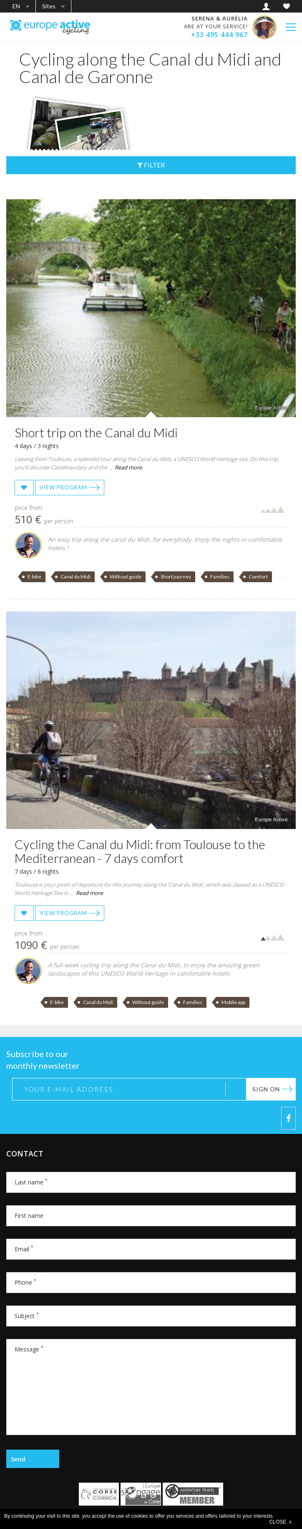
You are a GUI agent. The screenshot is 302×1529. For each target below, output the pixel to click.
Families (219, 576)
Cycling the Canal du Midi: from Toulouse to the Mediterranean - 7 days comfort (140, 851)
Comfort (258, 576)
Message (29, 1349)
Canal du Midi (75, 576)
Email (24, 1249)
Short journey (176, 576)
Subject (27, 1316)
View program (63, 487)
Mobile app (233, 1002)
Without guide (125, 576)
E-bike (34, 576)
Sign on (266, 1089)
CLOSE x (280, 1522)
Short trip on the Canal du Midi (96, 432)
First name (29, 1216)
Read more (128, 467)
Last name (31, 1182)
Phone (25, 1282)
